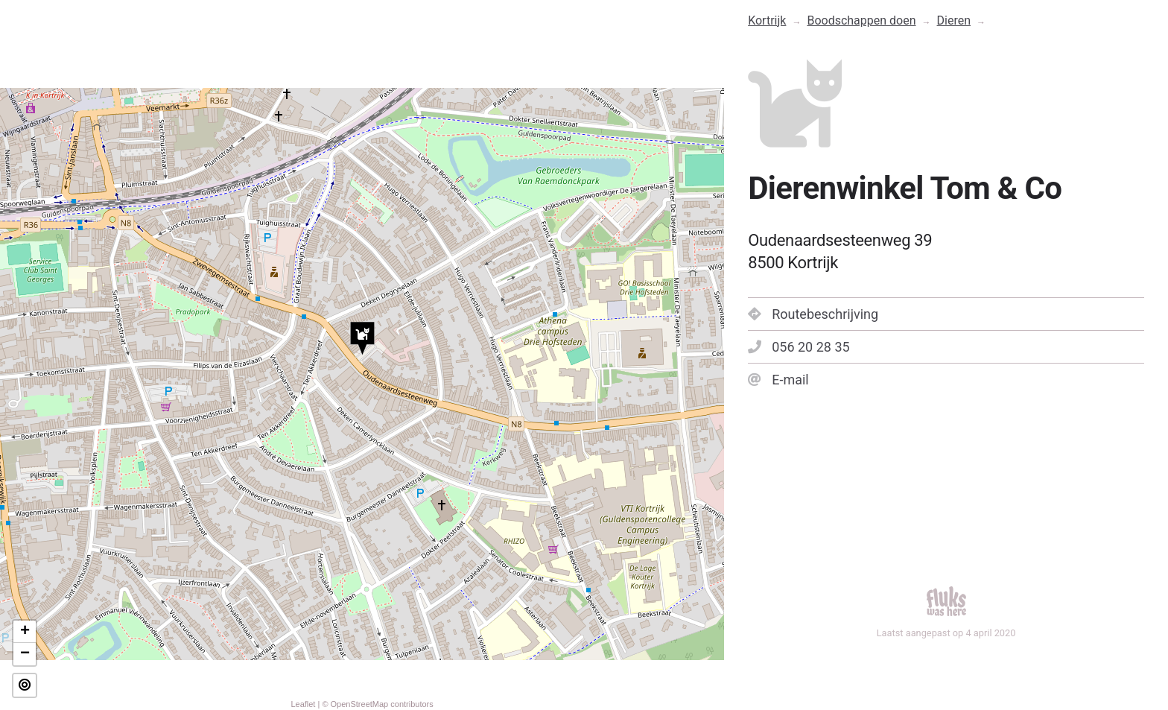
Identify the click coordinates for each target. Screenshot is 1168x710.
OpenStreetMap (360, 704)
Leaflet (303, 704)
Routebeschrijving (813, 314)
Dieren (954, 20)
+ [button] (25, 632)
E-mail (778, 379)
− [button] (25, 654)
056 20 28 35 (798, 347)
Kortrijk (767, 20)
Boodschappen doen (861, 20)
